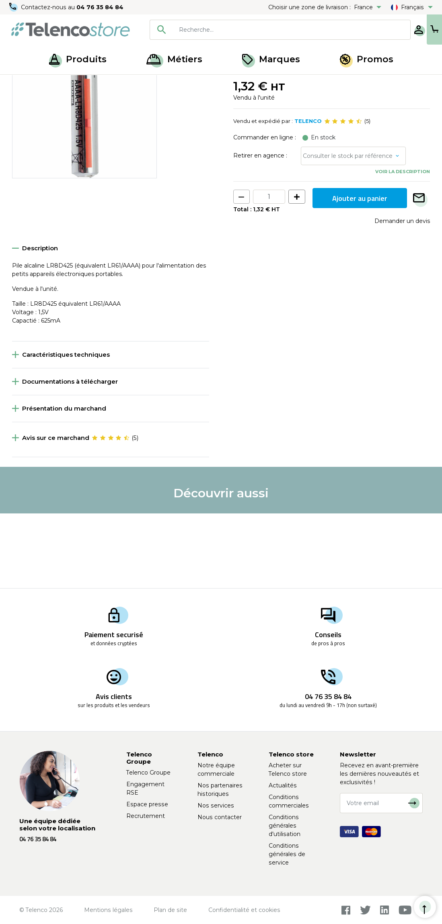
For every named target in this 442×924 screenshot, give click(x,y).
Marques (271, 59)
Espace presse (147, 804)
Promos (366, 59)
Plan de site (170, 910)
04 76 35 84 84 (100, 7)
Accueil (21, 83)
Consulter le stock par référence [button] (348, 230)
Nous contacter (219, 817)
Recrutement (145, 816)
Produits (78, 59)
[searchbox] (266, 30)
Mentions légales (108, 910)
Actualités (283, 785)
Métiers (174, 59)
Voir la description (402, 246)
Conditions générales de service (287, 854)
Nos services (215, 805)
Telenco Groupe (148, 772)
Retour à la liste (36, 101)
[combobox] (254, 30)
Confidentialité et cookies (244, 910)
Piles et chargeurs (119, 83)
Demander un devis (402, 295)
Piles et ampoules (64, 83)
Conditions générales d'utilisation (284, 826)
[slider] (343, 196)
